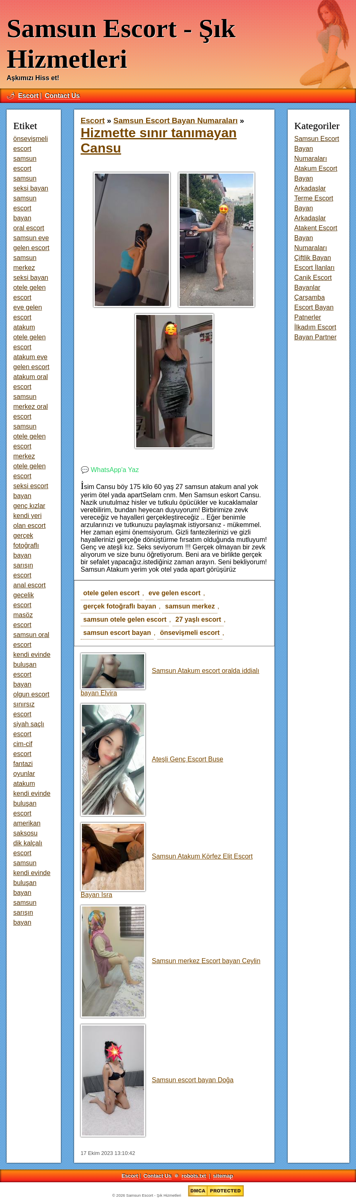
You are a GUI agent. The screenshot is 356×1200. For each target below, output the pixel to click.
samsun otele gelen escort (124, 619)
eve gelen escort (174, 592)
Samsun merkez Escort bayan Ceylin (170, 960)
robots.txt (194, 1176)
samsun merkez (190, 606)
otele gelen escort (111, 592)
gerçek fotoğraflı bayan (119, 606)
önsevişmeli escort (189, 632)
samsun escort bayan (117, 632)
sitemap (223, 1176)
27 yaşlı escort (198, 619)
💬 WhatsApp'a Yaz (110, 469)
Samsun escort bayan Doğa (157, 1079)
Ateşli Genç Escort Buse (152, 759)
